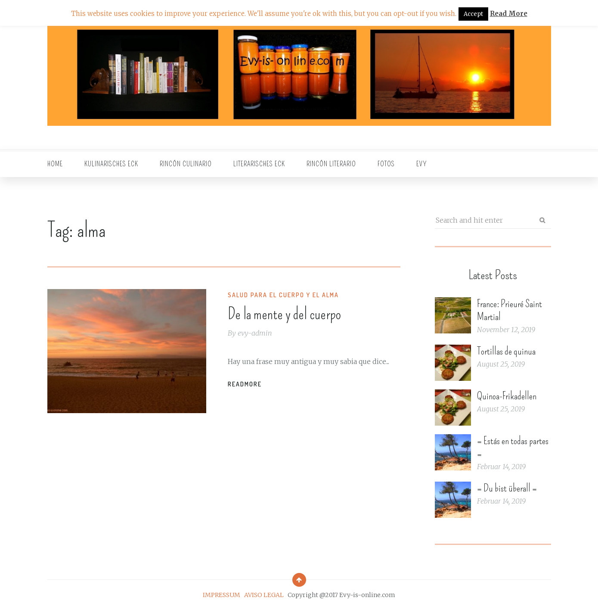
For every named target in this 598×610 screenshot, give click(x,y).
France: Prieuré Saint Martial (509, 310)
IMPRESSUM (221, 595)
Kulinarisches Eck (111, 164)
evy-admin (255, 333)
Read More (508, 13)
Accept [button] (473, 14)
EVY (421, 164)
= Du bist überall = (507, 488)
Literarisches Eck (259, 164)
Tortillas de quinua (506, 351)
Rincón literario (331, 164)
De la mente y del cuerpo (284, 314)
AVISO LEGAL (264, 595)
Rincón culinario (186, 164)
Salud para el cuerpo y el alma (283, 295)
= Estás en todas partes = (512, 447)
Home (55, 164)
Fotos (386, 164)
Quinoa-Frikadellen (506, 396)
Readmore (245, 384)
